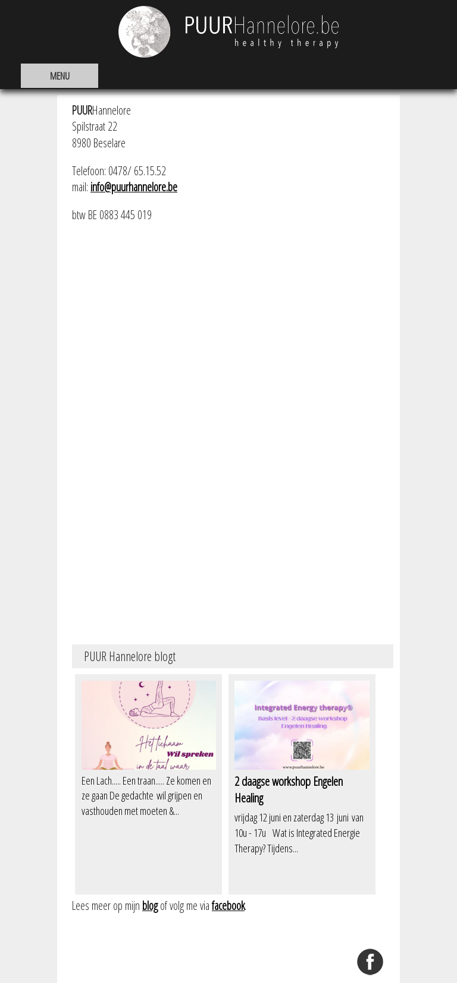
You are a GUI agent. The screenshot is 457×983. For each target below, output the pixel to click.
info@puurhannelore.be (133, 187)
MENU (60, 76)
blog (150, 905)
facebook (228, 905)
